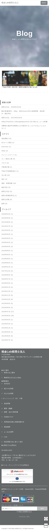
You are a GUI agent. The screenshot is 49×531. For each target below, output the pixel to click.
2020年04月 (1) (7, 242)
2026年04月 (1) (7, 214)
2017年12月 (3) (7, 271)
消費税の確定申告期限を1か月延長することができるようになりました (24, 127)
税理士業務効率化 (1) (9, 195)
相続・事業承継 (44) (9, 183)
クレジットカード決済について (12, 505)
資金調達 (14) (6, 138)
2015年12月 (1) (7, 291)
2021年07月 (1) (7, 226)
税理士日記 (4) (7, 191)
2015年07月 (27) (8, 311)
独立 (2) (4, 179)
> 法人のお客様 (7, 393)
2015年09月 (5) (7, 303)
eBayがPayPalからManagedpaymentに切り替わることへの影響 (24, 121)
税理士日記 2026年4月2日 (11, 107)
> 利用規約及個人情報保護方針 (13, 422)
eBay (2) (5, 151)
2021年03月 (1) (7, 230)
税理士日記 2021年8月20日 (12, 117)
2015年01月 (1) (7, 328)
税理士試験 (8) (7, 199)
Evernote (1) (6, 146)
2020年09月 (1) (7, 234)
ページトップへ (24, 517)
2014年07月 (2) (7, 340)
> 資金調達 (6, 403)
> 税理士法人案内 (8, 372)
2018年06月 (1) (7, 263)
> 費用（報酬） (7, 408)
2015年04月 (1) (7, 319)
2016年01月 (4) (7, 287)
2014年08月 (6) (7, 336)
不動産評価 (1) (7, 167)
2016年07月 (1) (7, 279)
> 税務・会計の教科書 (10, 412)
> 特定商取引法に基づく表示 (12, 442)
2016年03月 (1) (7, 283)
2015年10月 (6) (7, 299)
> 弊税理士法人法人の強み (11, 377)
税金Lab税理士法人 (10, 3)
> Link (4, 437)
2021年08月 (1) (7, 222)
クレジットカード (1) (9, 155)
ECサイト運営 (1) (8, 142)
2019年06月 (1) (7, 250)
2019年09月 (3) (7, 246)
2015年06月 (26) (8, 315)
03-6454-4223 (7, 450)
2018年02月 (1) (7, 267)
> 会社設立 (6, 383)
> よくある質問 (7, 432)
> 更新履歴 (6, 427)
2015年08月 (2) (7, 307)
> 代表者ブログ (7, 417)
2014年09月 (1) (7, 332)
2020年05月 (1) (7, 238)
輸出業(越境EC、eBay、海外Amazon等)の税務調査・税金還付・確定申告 (23, 112)
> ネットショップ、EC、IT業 (12, 398)
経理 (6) (4, 203)
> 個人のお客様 (7, 388)
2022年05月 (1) (7, 218)
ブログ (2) (5, 163)
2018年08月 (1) (7, 258)
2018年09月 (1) (7, 254)
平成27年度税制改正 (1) (10, 171)
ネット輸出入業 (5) (8, 159)
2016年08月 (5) (7, 275)
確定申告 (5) (6, 187)
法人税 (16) (6, 175)
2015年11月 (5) (7, 295)
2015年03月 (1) (7, 324)
